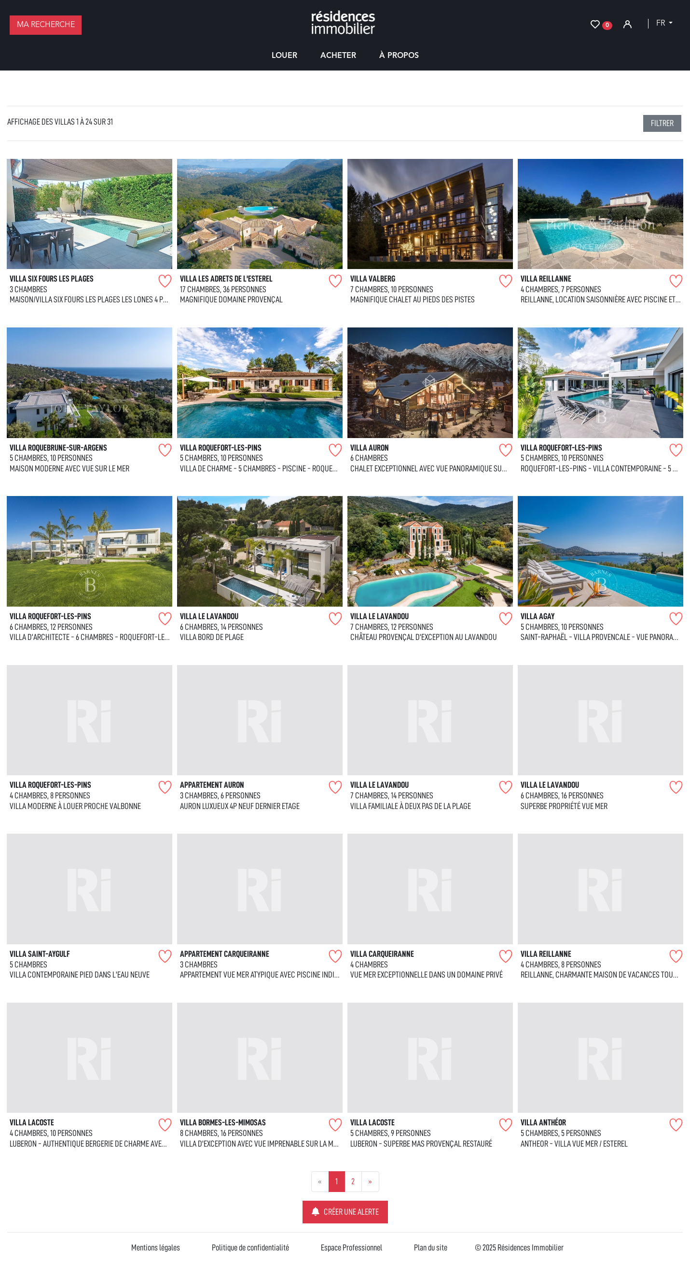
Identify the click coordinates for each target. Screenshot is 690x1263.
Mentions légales (155, 1247)
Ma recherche (46, 25)
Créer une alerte (345, 1211)
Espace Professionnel (351, 1247)
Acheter (338, 56)
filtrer (662, 123)
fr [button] (661, 24)
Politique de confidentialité (250, 1247)
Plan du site (430, 1247)
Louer (284, 56)
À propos (399, 56)
